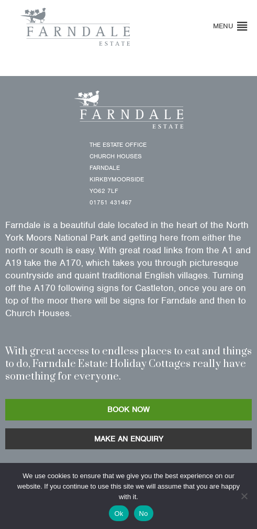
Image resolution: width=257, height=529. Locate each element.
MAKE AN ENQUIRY (128, 439)
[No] (244, 496)
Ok (118, 513)
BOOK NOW (128, 409)
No (143, 513)
